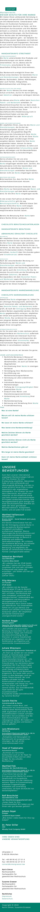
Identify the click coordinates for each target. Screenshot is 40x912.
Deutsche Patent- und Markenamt (18, 306)
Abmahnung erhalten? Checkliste (19, 234)
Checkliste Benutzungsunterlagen (20, 224)
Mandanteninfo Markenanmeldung (20, 290)
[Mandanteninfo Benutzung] (0, 227)
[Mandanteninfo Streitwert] (0, 52)
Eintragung (21, 309)
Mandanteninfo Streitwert (16, 53)
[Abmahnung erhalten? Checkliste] (0, 232)
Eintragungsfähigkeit (24, 387)
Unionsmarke (23, 340)
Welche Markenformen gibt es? (15, 447)
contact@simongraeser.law (13, 864)
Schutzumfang (26, 148)
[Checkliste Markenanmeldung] (0, 293)
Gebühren (8, 95)
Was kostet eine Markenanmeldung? (17, 428)
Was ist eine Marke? (10, 411)
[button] (20, 410)
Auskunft (14, 252)
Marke (6, 58)
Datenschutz (7, 899)
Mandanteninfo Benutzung (16, 229)
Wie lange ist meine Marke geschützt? (18, 452)
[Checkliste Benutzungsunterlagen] (0, 223)
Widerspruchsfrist (7, 201)
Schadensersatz (10, 254)
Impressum (7, 896)
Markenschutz (23, 333)
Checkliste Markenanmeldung (17, 295)
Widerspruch (27, 116)
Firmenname (5, 65)
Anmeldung (22, 270)
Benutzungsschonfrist (9, 203)
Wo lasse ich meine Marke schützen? (17, 423)
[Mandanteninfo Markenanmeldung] (0, 288)
